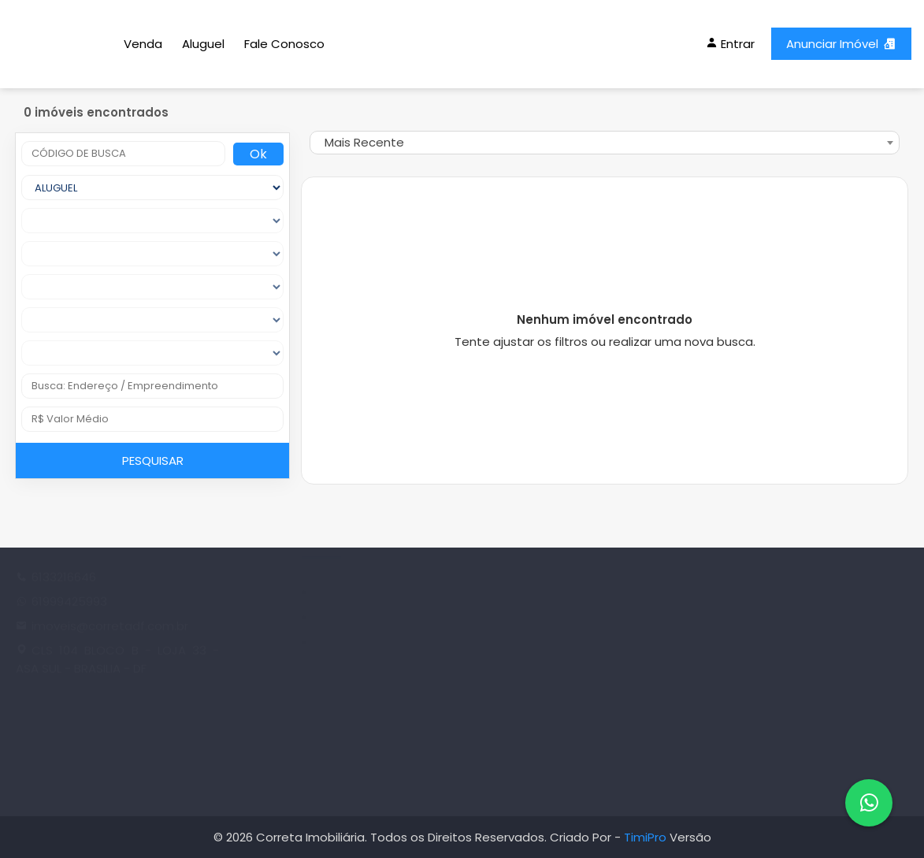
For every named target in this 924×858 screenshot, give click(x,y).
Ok (258, 154)
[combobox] (604, 143)
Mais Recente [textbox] (364, 142)
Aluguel (203, 43)
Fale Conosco (284, 43)
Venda (143, 43)
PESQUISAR (153, 460)
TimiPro (647, 837)
